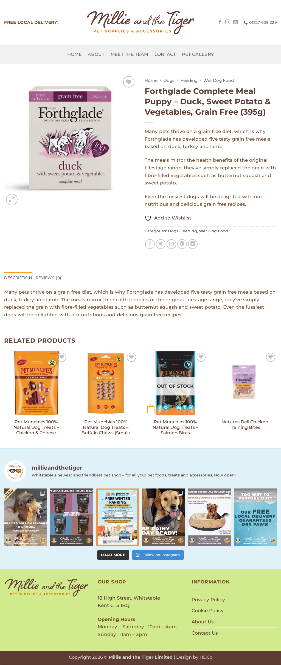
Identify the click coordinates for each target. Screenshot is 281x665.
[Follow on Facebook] (220, 22)
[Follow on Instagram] (227, 22)
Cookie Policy (208, 610)
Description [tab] (18, 278)
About (96, 54)
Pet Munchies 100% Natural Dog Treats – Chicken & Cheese (36, 427)
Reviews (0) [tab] (48, 278)
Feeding (189, 80)
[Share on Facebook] (150, 244)
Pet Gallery (198, 54)
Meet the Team (129, 54)
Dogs (169, 80)
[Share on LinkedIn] (193, 244)
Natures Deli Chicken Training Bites (244, 424)
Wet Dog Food (218, 80)
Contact (165, 54)
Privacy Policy (208, 599)
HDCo (205, 657)
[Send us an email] (235, 22)
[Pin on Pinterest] (182, 244)
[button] (12, 199)
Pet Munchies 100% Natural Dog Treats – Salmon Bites (175, 427)
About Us (203, 621)
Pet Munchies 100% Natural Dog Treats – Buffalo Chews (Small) (106, 427)
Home (74, 54)
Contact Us (205, 633)
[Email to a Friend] (171, 244)
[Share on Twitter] (161, 244)
